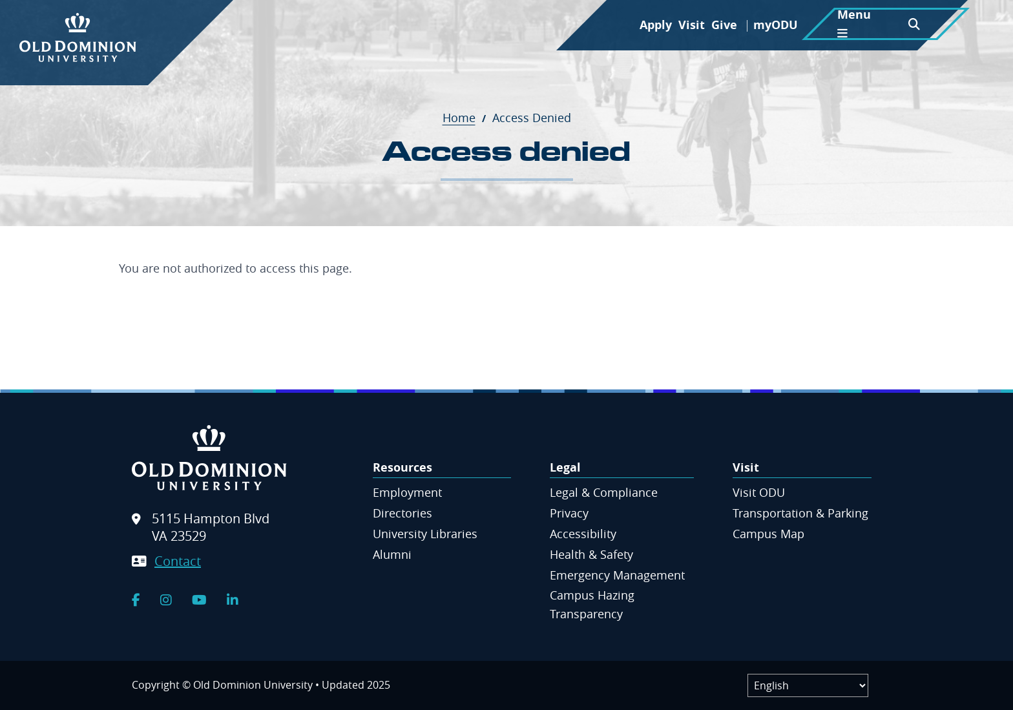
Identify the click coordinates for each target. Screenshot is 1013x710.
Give (724, 25)
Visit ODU (759, 492)
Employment (407, 492)
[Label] (807, 685)
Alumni (392, 554)
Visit (691, 25)
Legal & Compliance (604, 492)
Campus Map (768, 533)
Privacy (569, 513)
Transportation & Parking (800, 513)
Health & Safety (591, 554)
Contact (177, 561)
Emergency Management (617, 575)
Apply (656, 25)
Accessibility (583, 533)
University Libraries (425, 533)
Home (466, 117)
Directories (402, 513)
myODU (775, 25)
